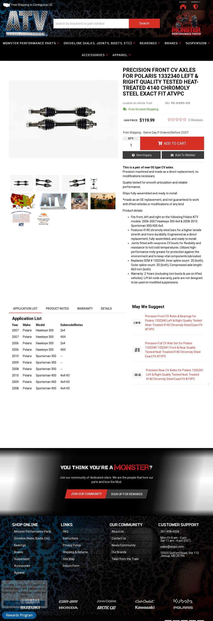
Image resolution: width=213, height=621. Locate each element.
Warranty (85, 308)
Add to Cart (175, 143)
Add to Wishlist (185, 155)
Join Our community (86, 494)
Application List (25, 308)
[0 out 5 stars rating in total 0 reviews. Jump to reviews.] (185, 120)
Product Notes (57, 308)
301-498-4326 (169, 531)
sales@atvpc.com (172, 546)
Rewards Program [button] (19, 615)
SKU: (167, 103)
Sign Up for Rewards (127, 494)
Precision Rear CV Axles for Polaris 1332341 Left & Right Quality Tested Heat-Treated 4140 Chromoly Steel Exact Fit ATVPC (174, 375)
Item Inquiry (144, 155)
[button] (106, 23)
